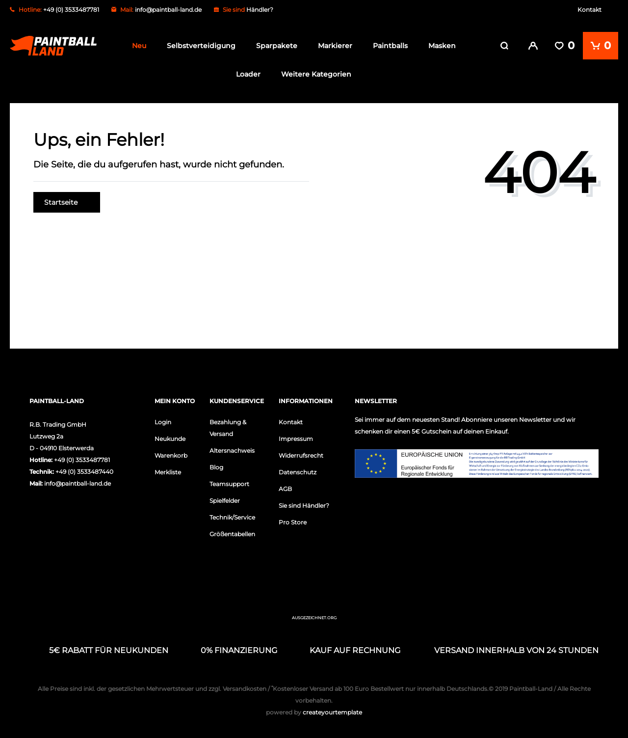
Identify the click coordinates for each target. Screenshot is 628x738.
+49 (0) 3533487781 (82, 460)
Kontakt (589, 9)
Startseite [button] (66, 202)
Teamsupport (229, 484)
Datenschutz (297, 472)
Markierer (335, 45)
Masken (442, 45)
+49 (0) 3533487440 (84, 471)
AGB (285, 488)
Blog (216, 467)
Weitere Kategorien (316, 74)
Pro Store (293, 522)
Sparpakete (276, 45)
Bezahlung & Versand (227, 427)
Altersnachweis (232, 450)
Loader (248, 74)
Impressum (296, 438)
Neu (139, 45)
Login (163, 422)
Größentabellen (232, 534)
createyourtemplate (314, 712)
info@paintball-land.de (168, 9)
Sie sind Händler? (304, 505)
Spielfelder (224, 500)
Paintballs (390, 45)
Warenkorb (171, 455)
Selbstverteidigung (201, 45)
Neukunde (170, 438)
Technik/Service (232, 517)
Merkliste (168, 472)
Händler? (259, 9)
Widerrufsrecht (301, 455)
